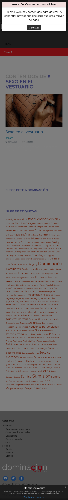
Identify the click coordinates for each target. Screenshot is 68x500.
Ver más (40, 497)
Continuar (34, 27)
